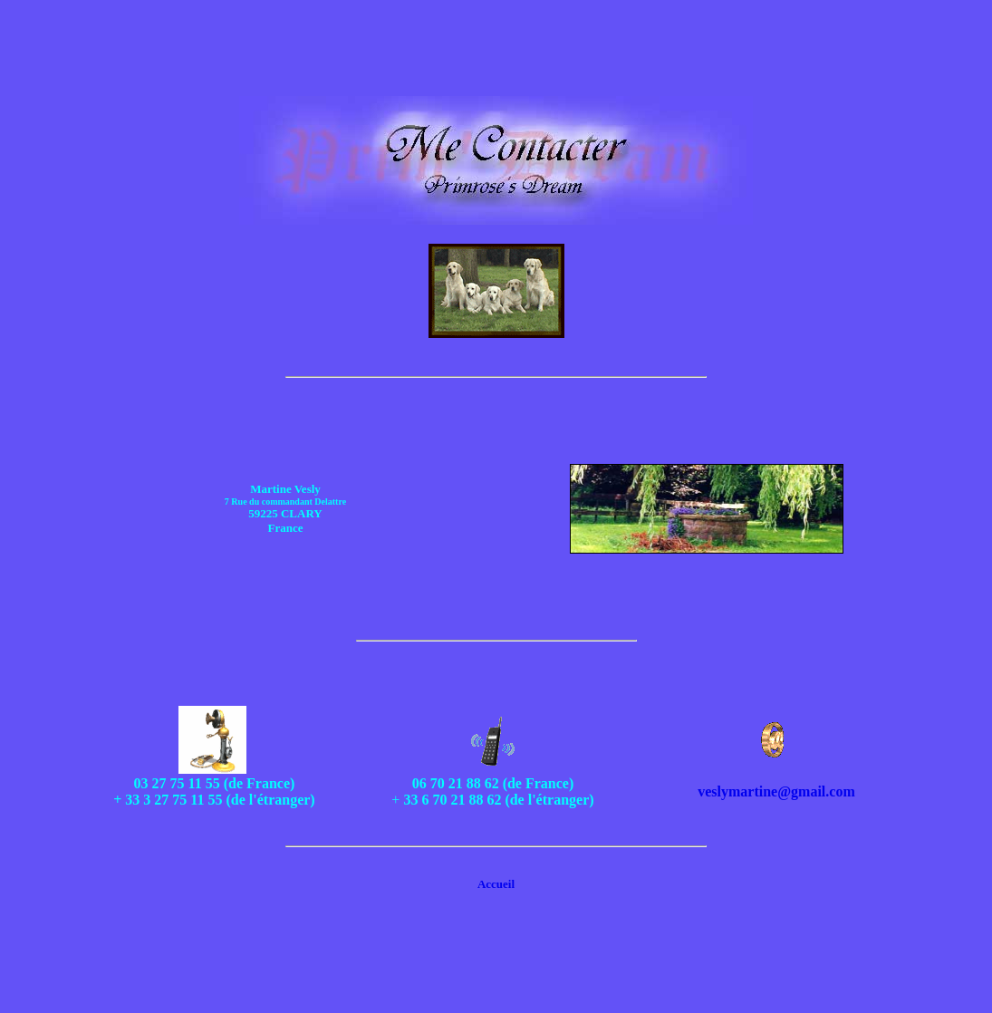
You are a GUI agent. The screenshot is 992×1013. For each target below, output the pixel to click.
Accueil (496, 884)
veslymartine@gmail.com (776, 791)
